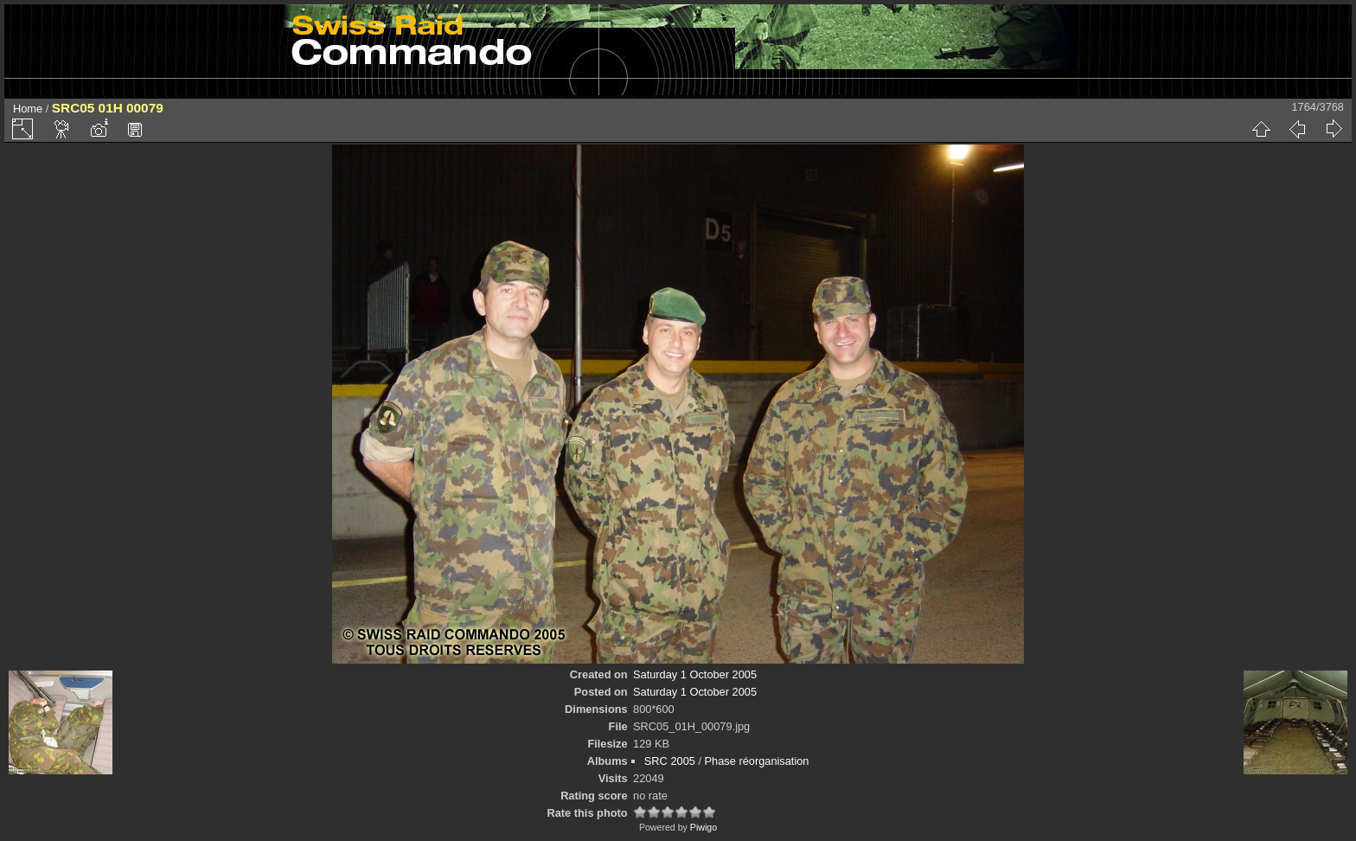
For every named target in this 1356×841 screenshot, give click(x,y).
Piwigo (703, 827)
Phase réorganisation (757, 760)
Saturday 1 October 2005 (695, 674)
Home (27, 108)
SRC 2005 (669, 760)
